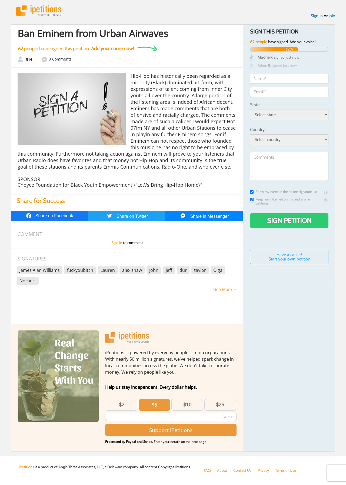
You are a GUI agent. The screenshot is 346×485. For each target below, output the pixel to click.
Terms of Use (285, 470)
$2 (121, 404)
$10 (187, 404)
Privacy (263, 470)
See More (222, 289)
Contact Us (242, 470)
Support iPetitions (170, 430)
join (332, 15)
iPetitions (38, 10)
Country (257, 129)
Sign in (317, 15)
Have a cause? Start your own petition (289, 257)
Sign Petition (289, 220)
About (222, 470)
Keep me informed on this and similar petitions (280, 201)
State (255, 104)
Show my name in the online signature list (283, 192)
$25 (220, 404)
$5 (154, 405)
